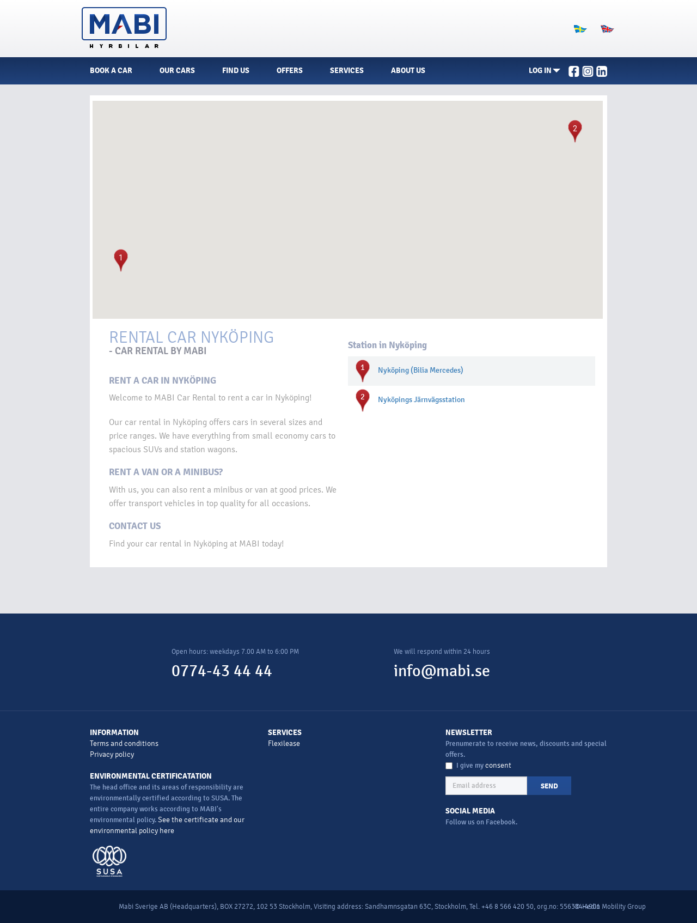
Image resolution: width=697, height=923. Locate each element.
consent (498, 765)
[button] (544, 70)
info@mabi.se (442, 671)
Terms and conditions (124, 743)
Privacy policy (112, 754)
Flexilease (284, 743)
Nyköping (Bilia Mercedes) (420, 370)
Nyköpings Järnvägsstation (421, 399)
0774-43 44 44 (222, 671)
